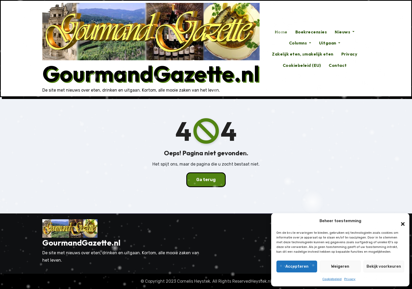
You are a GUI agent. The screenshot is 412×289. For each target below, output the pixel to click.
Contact (338, 65)
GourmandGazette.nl (151, 73)
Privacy (350, 279)
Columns (300, 43)
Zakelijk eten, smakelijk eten (302, 54)
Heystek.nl (261, 281)
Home (281, 31)
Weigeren (340, 266)
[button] (400, 221)
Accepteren (296, 266)
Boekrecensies (311, 31)
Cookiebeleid (332, 279)
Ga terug (206, 179)
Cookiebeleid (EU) (302, 65)
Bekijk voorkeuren (384, 266)
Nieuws (344, 31)
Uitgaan (329, 43)
